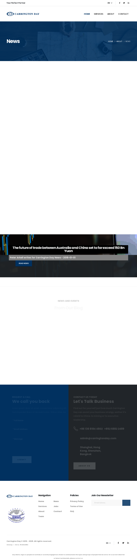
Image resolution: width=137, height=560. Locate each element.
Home (87, 13)
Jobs (56, 506)
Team (41, 516)
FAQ (72, 511)
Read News (24, 263)
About (110, 13)
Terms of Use (76, 506)
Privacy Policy (77, 501)
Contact (123, 13)
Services (98, 13)
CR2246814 (24, 545)
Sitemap (10, 545)
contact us (79, 558)
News (56, 501)
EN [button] (110, 3)
